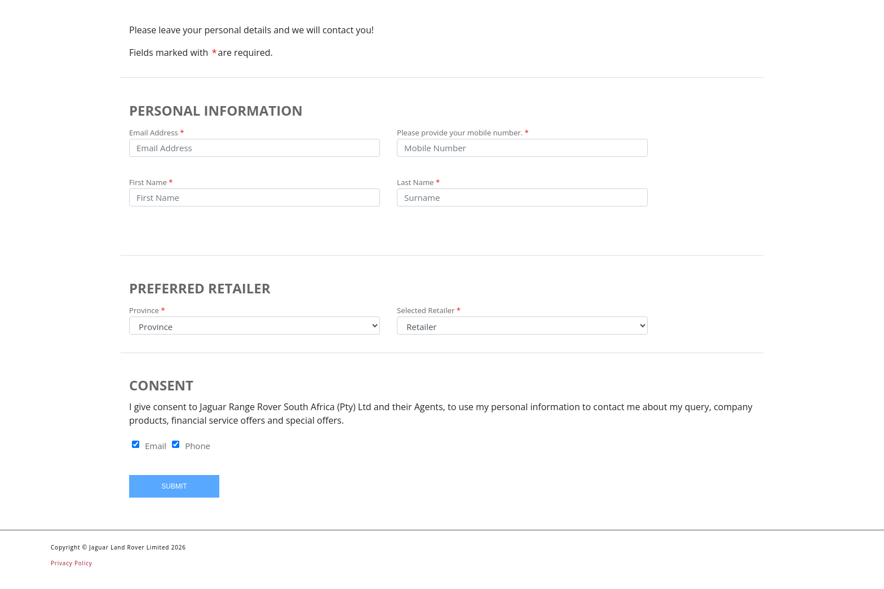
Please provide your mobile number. (463, 133)
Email (155, 445)
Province (147, 310)
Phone (197, 445)
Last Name (418, 182)
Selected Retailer (429, 310)
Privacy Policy (71, 563)
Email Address (156, 133)
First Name (151, 182)
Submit (174, 486)
